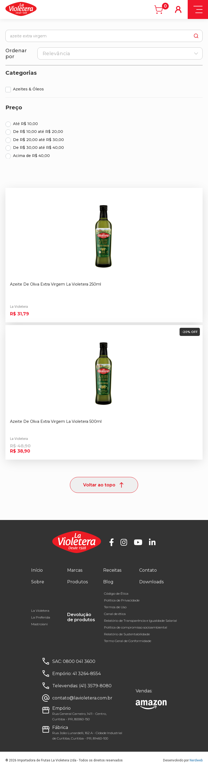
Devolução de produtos (81, 617)
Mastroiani (39, 624)
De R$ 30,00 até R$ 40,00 (38, 147)
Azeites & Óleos (28, 89)
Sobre (37, 581)
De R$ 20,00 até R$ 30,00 (38, 139)
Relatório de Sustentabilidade (127, 634)
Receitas (112, 570)
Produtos (77, 581)
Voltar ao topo (104, 485)
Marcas (74, 570)
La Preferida (40, 617)
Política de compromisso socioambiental (135, 627)
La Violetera (40, 610)
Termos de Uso (115, 607)
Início (37, 570)
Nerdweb (196, 760)
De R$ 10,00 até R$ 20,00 (38, 131)
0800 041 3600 (79, 661)
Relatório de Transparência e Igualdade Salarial (140, 621)
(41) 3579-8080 (95, 685)
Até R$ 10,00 (25, 123)
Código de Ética (116, 593)
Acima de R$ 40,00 (31, 155)
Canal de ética (115, 614)
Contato (148, 570)
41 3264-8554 (87, 673)
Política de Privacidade (121, 600)
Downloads (151, 581)
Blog (108, 581)
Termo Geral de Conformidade (127, 641)
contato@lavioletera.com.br (82, 698)
